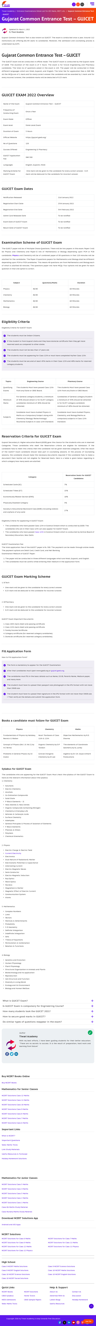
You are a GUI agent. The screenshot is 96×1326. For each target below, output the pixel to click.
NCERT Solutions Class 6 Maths (15, 1123)
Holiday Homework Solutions (14, 1158)
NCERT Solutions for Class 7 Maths (62, 1238)
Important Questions (11, 1140)
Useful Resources (57, 1304)
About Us (54, 1292)
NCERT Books (7, 1292)
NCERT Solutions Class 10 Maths (15, 1105)
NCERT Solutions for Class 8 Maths (16, 1242)
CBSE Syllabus (8, 1296)
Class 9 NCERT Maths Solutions (15, 1266)
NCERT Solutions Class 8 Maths (15, 1114)
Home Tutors (29, 1296)
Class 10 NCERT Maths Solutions (61, 1270)
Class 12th (39, 532)
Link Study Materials (11, 1149)
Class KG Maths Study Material (15, 1207)
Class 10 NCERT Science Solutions (16, 1274)
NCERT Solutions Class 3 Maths (15, 1193)
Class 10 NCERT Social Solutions (15, 1278)
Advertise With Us (57, 1296)
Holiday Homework (80, 1300)
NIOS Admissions (9, 1300)
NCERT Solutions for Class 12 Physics (17, 1250)
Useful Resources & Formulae (14, 1154)
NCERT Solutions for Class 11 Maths (63, 1242)
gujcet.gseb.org (57, 671)
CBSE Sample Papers (33, 1300)
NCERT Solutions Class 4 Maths (15, 1189)
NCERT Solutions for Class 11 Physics (63, 1246)
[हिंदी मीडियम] (74, 4)
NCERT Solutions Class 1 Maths (15, 1202)
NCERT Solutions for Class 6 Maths (16, 1238)
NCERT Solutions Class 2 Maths (15, 1198)
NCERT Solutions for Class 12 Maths (17, 1246)
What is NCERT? (8, 1136)
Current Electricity (13, 853)
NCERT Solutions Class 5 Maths (15, 1184)
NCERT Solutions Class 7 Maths (15, 1118)
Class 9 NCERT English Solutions (15, 1270)
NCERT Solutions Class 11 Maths (15, 1100)
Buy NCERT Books (9, 1083)
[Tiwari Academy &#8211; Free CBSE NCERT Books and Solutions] (6, 4)
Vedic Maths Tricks (10, 1145)
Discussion (76, 1296)
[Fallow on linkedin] (16, 1054)
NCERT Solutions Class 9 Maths (15, 1109)
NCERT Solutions (31, 1292)
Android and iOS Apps (11, 1224)
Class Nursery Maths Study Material (17, 1212)
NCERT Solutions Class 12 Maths (15, 1095)
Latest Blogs (55, 1300)
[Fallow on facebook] (7, 1054)
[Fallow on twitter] (12, 1054)
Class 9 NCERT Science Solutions (62, 1266)
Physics (15, 255)
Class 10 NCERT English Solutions (62, 1274)
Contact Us (76, 1292)
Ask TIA (88, 1321)
